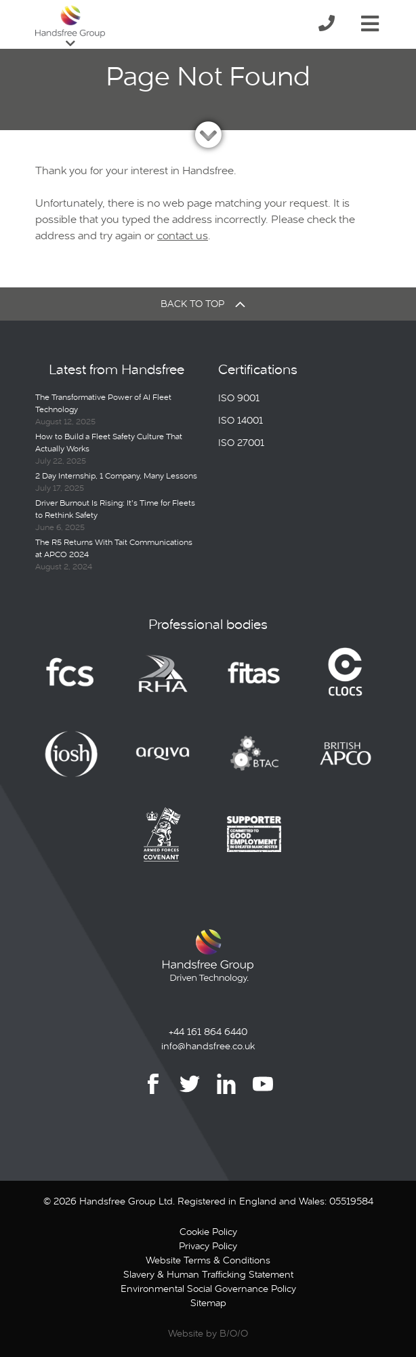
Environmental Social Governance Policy (208, 1288)
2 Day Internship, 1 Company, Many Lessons (116, 475)
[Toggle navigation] (370, 21)
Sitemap (208, 1303)
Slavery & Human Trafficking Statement (208, 1274)
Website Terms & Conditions (208, 1260)
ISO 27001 (241, 443)
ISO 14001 (240, 420)
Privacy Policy (208, 1246)
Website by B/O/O (208, 1333)
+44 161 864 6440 (208, 1032)
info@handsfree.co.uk (208, 1046)
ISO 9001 (238, 398)
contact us (182, 235)
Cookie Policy (208, 1232)
